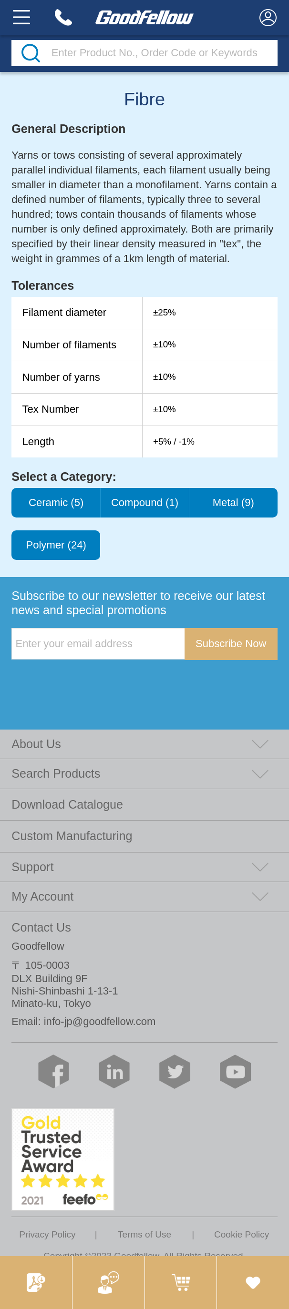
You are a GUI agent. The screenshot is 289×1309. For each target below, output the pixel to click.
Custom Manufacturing (71, 835)
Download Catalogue (67, 804)
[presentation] (83, 679)
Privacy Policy (47, 1234)
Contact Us (41, 927)
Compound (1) (145, 502)
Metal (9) (233, 502)
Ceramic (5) (56, 502)
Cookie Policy (241, 1234)
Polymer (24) (56, 544)
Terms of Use (144, 1234)
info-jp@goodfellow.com (100, 1021)
